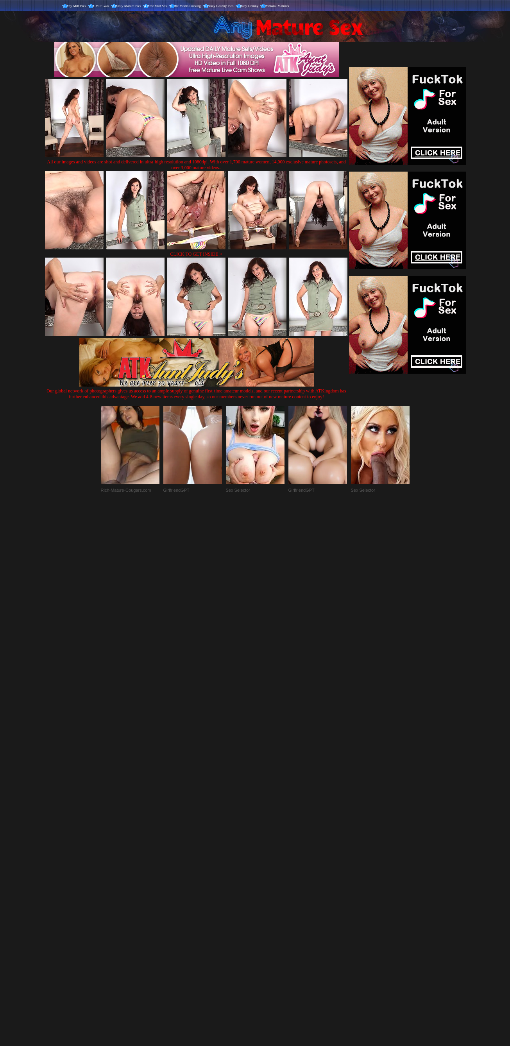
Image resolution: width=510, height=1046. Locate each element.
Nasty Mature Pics (128, 6)
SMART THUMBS (269, 883)
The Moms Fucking (187, 6)
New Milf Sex (157, 6)
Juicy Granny (249, 6)
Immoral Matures (277, 6)
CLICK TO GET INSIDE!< (196, 254)
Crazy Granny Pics (220, 6)
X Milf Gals (100, 6)
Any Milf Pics (76, 6)
